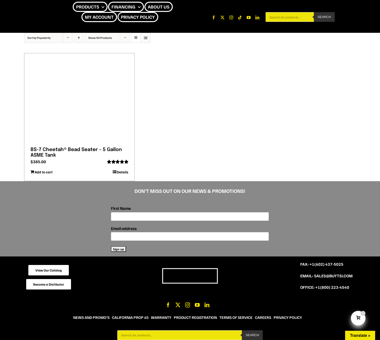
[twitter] (222, 17)
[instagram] (231, 17)
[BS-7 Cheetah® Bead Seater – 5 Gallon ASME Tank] (79, 98)
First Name (121, 208)
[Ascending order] (78, 38)
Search (324, 17)
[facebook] (214, 17)
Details (122, 172)
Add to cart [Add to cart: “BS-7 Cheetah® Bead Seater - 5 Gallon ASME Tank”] (44, 172)
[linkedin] (257, 17)
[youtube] (249, 17)
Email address (124, 228)
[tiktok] (240, 17)
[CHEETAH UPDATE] (36, 6)
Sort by (39, 38)
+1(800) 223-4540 (332, 287)
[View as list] (145, 37)
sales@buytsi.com (333, 275)
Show (100, 38)
